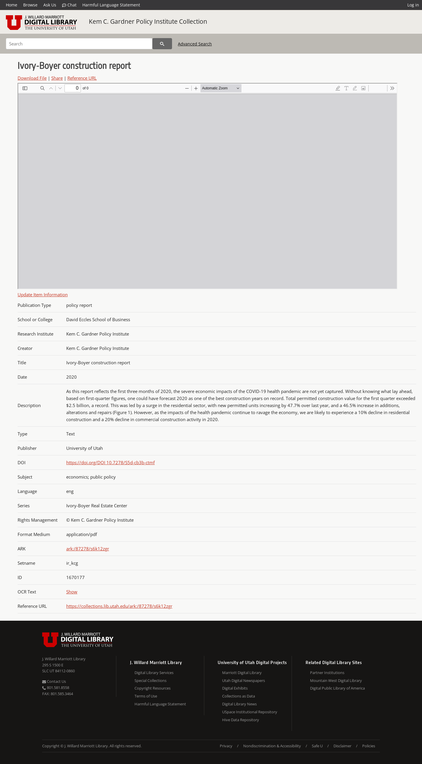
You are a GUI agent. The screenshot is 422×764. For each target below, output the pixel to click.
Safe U (317, 745)
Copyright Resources (153, 688)
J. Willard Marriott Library (64, 658)
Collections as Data (238, 696)
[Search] (79, 43)
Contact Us (54, 681)
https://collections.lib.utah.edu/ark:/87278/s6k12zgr (119, 606)
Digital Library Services (154, 672)
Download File (32, 78)
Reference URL (82, 78)
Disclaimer (342, 745)
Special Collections (150, 680)
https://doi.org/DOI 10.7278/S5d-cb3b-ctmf (110, 462)
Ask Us (49, 5)
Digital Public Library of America (337, 688)
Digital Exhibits (235, 688)
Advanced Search (195, 44)
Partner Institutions (327, 672)
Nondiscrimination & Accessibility (272, 745)
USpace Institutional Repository (249, 711)
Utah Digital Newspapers (243, 680)
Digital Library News (239, 704)
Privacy (226, 745)
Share (57, 78)
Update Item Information (43, 294)
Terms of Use (146, 696)
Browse (30, 5)
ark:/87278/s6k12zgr (87, 549)
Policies (368, 745)
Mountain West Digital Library (336, 680)
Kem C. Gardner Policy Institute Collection (148, 21)
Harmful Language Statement (111, 5)
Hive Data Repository (240, 719)
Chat (69, 5)
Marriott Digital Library (242, 672)
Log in (413, 5)
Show (71, 592)
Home (11, 5)
